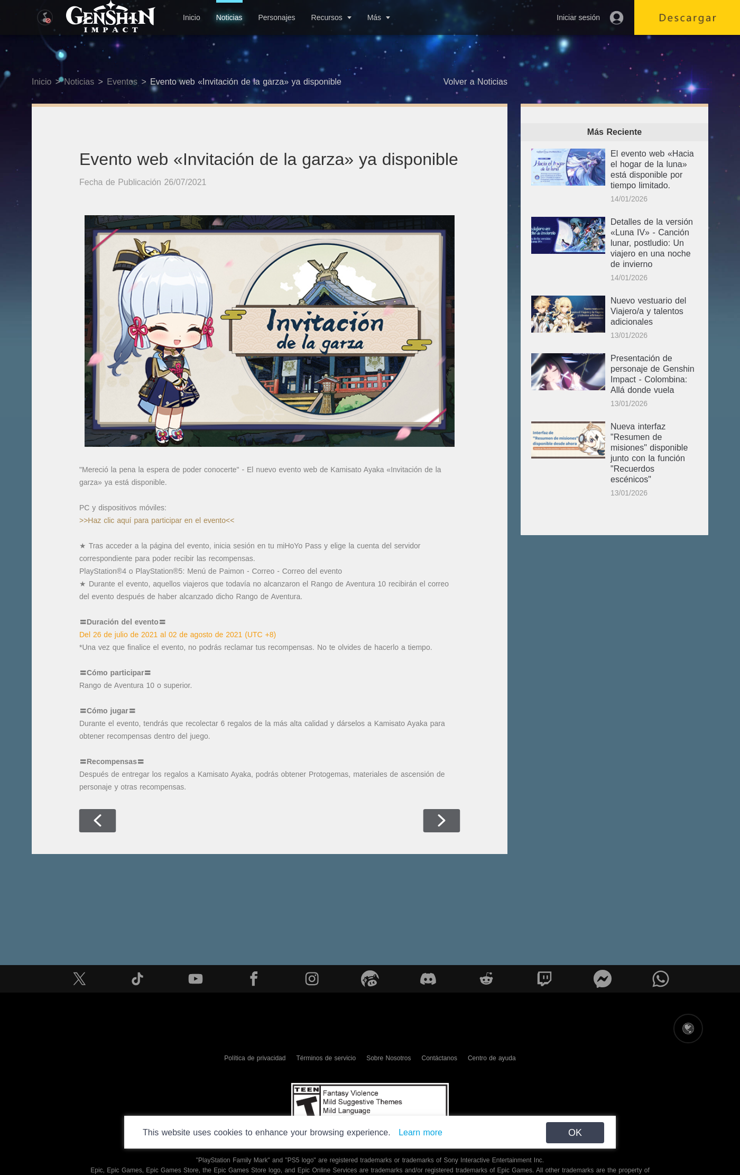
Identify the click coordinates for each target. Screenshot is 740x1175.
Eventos (122, 81)
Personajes (276, 17)
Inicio (191, 17)
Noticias (229, 17)
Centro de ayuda (492, 1058)
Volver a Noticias (475, 81)
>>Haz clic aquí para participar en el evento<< (156, 520)
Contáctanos (439, 1058)
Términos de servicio (326, 1058)
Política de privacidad (254, 1058)
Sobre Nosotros (388, 1058)
